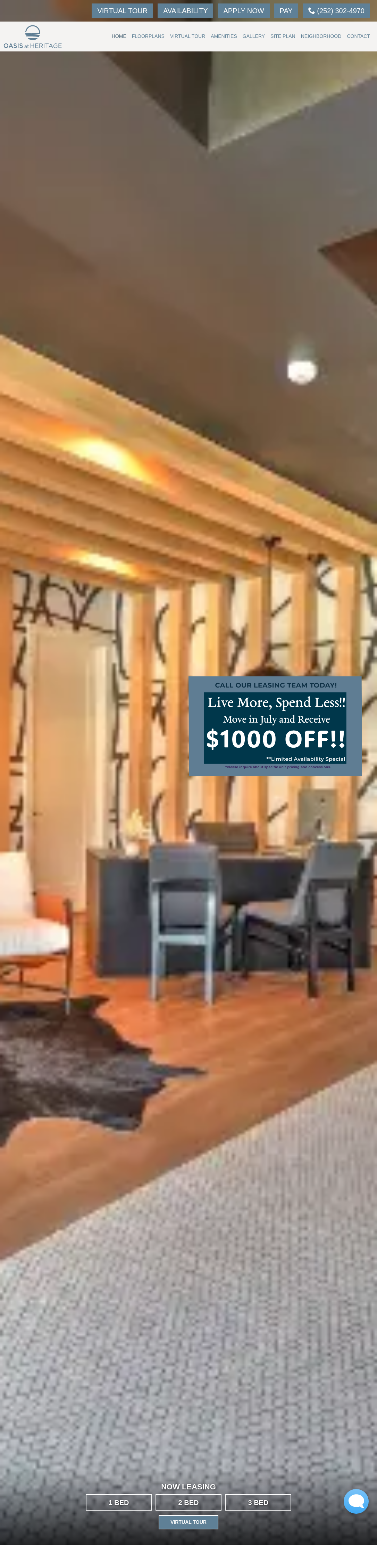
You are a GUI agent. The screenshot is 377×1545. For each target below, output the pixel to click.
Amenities (224, 36)
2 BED (188, 1502)
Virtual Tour (122, 11)
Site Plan (282, 36)
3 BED (258, 1502)
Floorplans (148, 36)
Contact (358, 36)
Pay (286, 11)
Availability (185, 11)
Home (119, 36)
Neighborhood (321, 36)
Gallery (254, 36)
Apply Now (244, 11)
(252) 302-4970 (336, 11)
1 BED (119, 1502)
